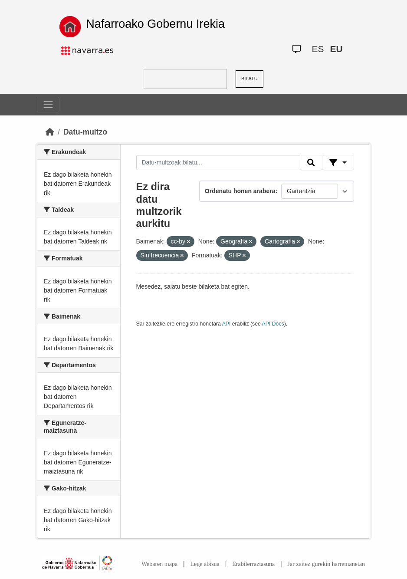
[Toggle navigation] (48, 104)
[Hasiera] (50, 132)
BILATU (249, 78)
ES (318, 49)
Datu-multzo (85, 132)
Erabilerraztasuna (253, 564)
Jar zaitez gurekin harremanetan (326, 564)
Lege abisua (205, 564)
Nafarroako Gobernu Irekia (155, 23)
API (226, 324)
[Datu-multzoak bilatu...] (218, 163)
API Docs (273, 324)
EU (336, 49)
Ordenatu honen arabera (240, 191)
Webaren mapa (159, 564)
